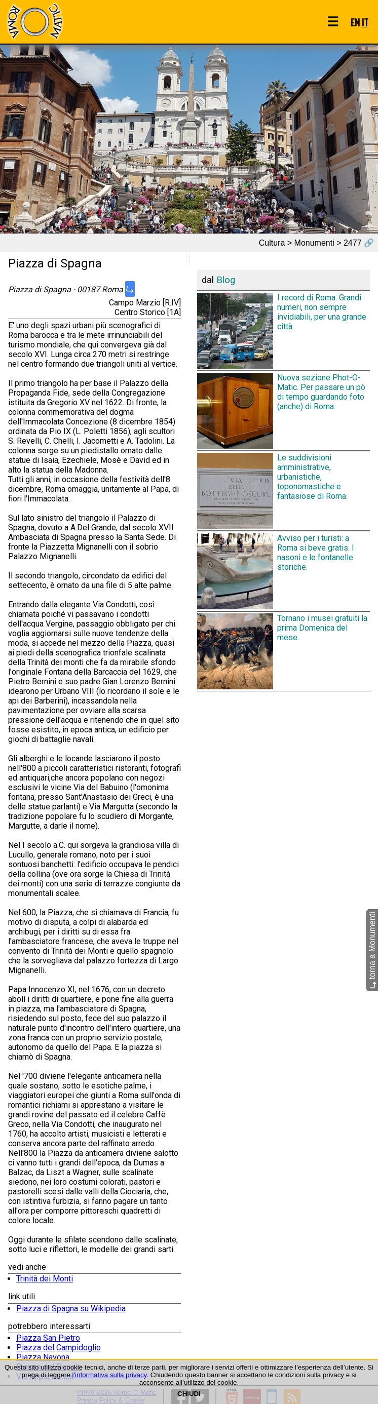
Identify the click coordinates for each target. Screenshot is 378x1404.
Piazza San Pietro (48, 1338)
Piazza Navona (42, 1357)
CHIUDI (189, 1393)
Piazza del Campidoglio (58, 1347)
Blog (225, 280)
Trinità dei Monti (44, 1278)
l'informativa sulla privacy (109, 1375)
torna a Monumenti (372, 950)
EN (355, 22)
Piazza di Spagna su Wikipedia (71, 1308)
